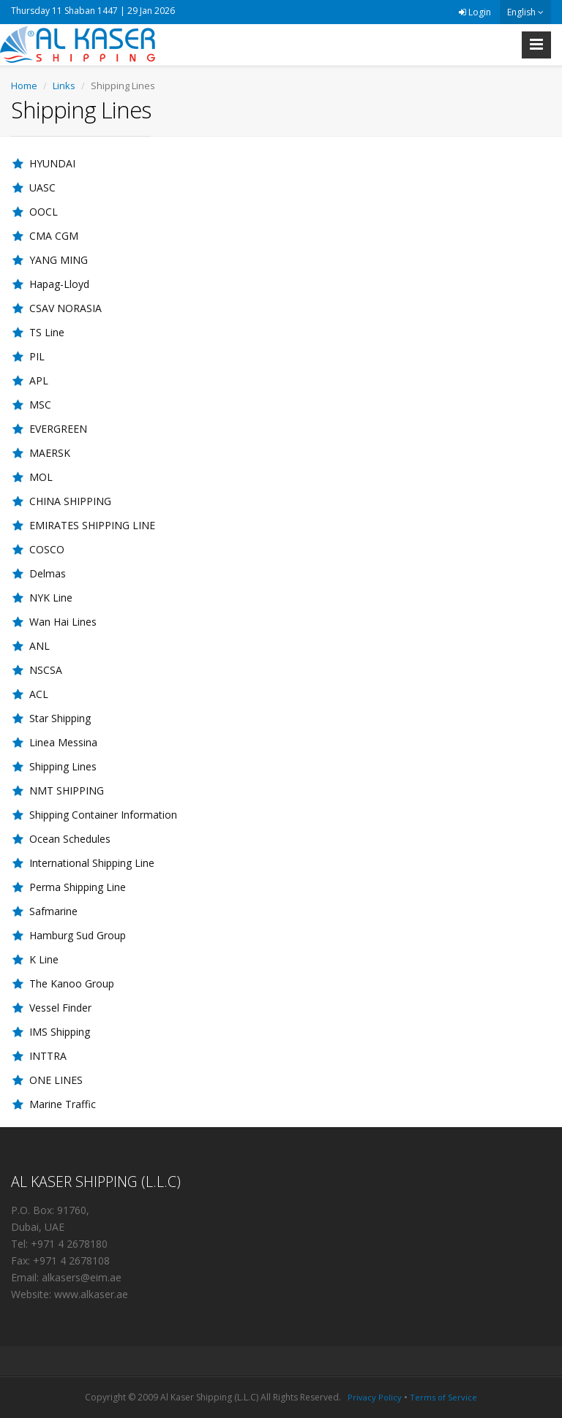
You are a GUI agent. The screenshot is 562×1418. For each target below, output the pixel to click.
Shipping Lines (63, 766)
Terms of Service (443, 1397)
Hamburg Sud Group (77, 935)
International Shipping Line (91, 863)
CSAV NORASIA (65, 308)
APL (38, 380)
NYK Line (50, 597)
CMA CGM (53, 236)
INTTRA (48, 1056)
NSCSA (45, 670)
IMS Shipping (59, 1032)
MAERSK (49, 453)
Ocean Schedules (69, 839)
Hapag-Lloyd (59, 284)
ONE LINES (56, 1080)
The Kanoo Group (71, 983)
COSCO (46, 549)
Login (475, 12)
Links (64, 85)
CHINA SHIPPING (70, 501)
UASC (42, 187)
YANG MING (58, 260)
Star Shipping (60, 718)
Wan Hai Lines (63, 622)
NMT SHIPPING (66, 790)
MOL (41, 477)
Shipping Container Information (103, 815)
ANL (39, 646)
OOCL (43, 212)
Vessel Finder (60, 1008)
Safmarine (53, 911)
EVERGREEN (58, 429)
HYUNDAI (52, 163)
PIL (37, 356)
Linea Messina (63, 742)
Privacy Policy (375, 1397)
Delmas (47, 573)
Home (24, 85)
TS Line (46, 332)
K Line (44, 959)
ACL (38, 694)
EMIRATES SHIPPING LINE (92, 525)
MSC (40, 405)
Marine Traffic (62, 1104)
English (525, 12)
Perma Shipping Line (77, 887)
